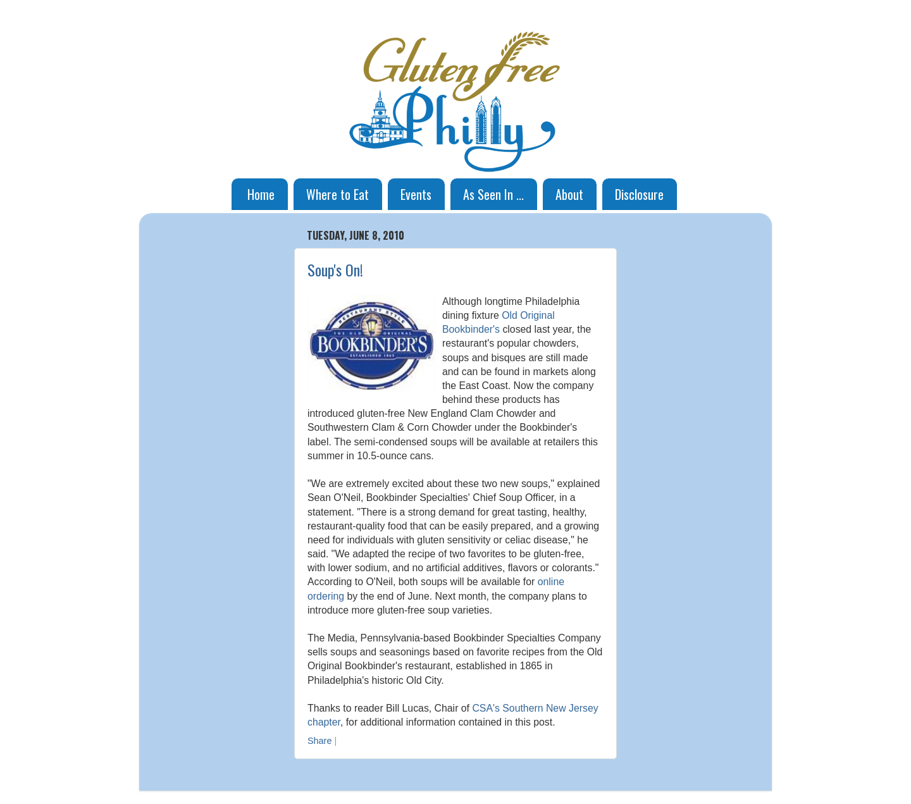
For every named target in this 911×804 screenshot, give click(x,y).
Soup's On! (335, 269)
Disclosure (639, 194)
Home (261, 194)
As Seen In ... (493, 194)
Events (415, 194)
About (569, 194)
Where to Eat (337, 194)
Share (319, 741)
